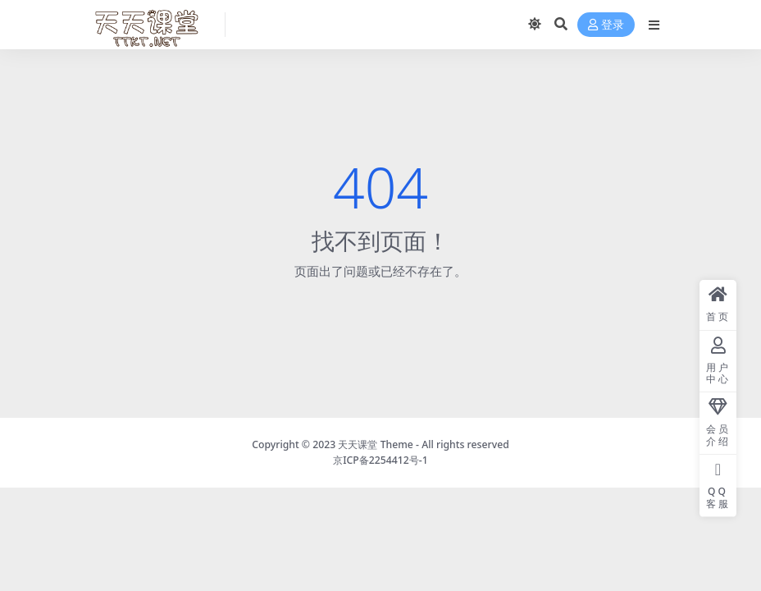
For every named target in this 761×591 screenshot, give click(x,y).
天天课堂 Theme (375, 444)
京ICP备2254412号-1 (380, 460)
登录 (606, 25)
